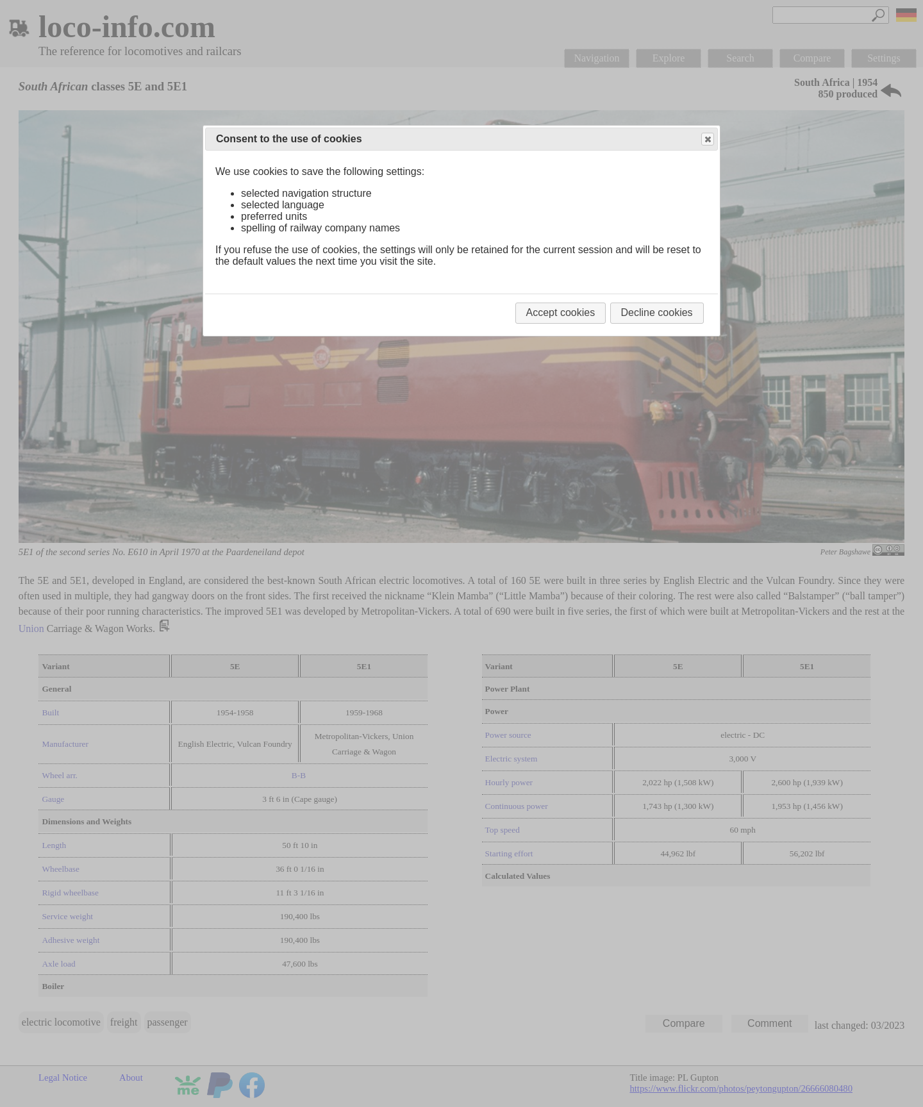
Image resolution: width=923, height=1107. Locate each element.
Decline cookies (657, 312)
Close (707, 139)
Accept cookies (560, 312)
